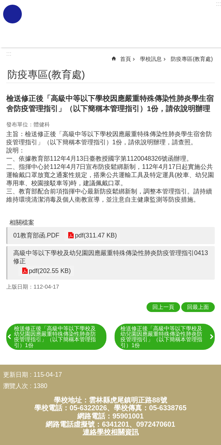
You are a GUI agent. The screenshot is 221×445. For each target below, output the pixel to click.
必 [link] (12, 14)
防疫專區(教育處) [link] (192, 59)
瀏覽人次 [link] (15, 386)
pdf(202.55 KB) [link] (49, 271)
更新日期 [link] (15, 374)
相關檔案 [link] (21, 222)
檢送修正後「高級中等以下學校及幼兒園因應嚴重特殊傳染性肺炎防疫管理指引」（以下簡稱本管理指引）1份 (55, 336)
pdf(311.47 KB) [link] (95, 235)
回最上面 (198, 307)
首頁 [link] (125, 59)
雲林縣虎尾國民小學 (120, 23)
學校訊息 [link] (151, 59)
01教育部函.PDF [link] (36, 235)
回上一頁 (163, 307)
